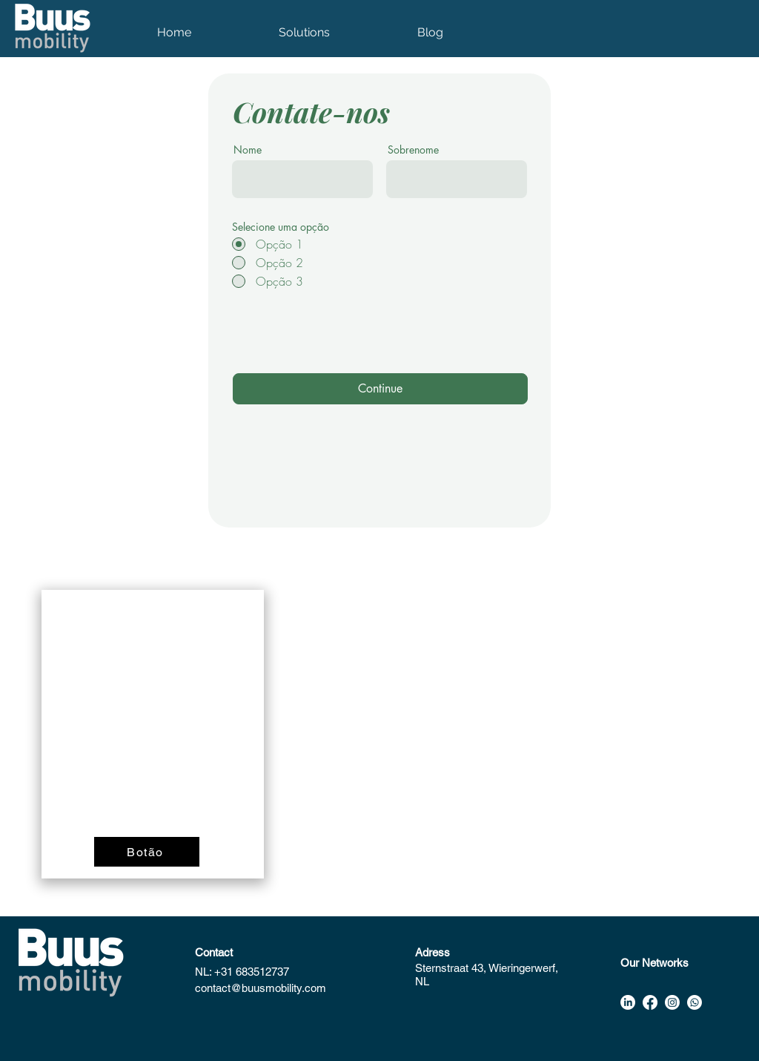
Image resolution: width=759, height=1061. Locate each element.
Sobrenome (413, 150)
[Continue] (380, 388)
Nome (247, 150)
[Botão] (146, 852)
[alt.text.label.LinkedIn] (627, 1002)
